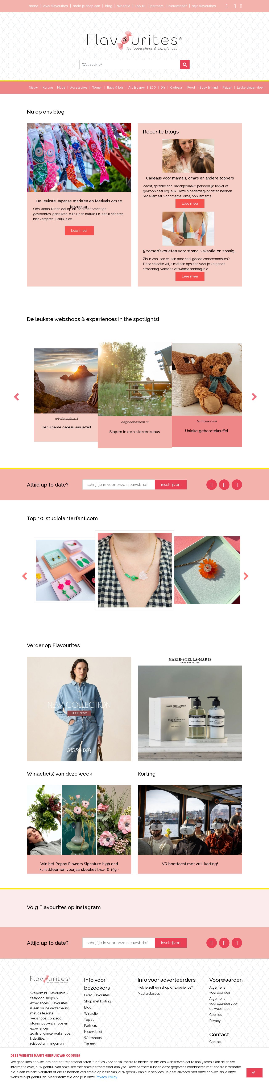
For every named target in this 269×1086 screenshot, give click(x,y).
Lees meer (79, 231)
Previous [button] (15, 393)
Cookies (215, 1015)
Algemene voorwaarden (219, 989)
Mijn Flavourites (204, 6)
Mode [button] (61, 87)
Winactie (123, 6)
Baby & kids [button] (115, 87)
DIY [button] (163, 87)
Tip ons (90, 1044)
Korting (48, 87)
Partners (157, 6)
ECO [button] (153, 87)
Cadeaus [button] (176, 87)
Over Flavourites (55, 6)
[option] (66, 395)
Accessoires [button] (78, 87)
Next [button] (253, 393)
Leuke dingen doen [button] (250, 87)
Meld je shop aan (86, 6)
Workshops (93, 1038)
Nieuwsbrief (178, 6)
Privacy (215, 1021)
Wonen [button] (97, 87)
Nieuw (33, 87)
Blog (108, 6)
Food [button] (191, 87)
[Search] (129, 64)
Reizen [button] (227, 87)
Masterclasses (149, 994)
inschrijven (170, 484)
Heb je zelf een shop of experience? (165, 987)
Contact (215, 1042)
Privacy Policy (106, 1077)
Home (33, 6)
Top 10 (140, 6)
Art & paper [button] (136, 87)
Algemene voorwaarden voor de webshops (223, 1004)
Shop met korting (97, 1001)
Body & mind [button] (209, 87)
